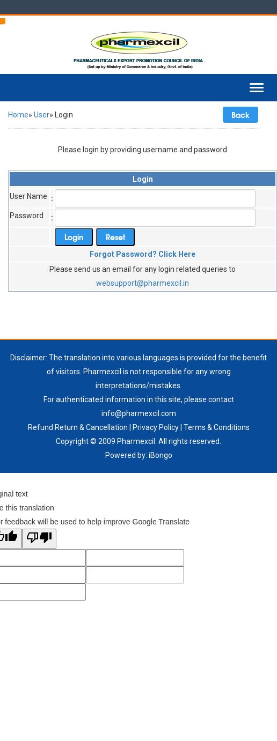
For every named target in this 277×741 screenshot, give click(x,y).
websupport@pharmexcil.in (142, 283)
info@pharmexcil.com (138, 413)
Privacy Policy (156, 427)
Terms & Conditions (217, 427)
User (41, 114)
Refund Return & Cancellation (78, 427)
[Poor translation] (39, 539)
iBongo (160, 455)
